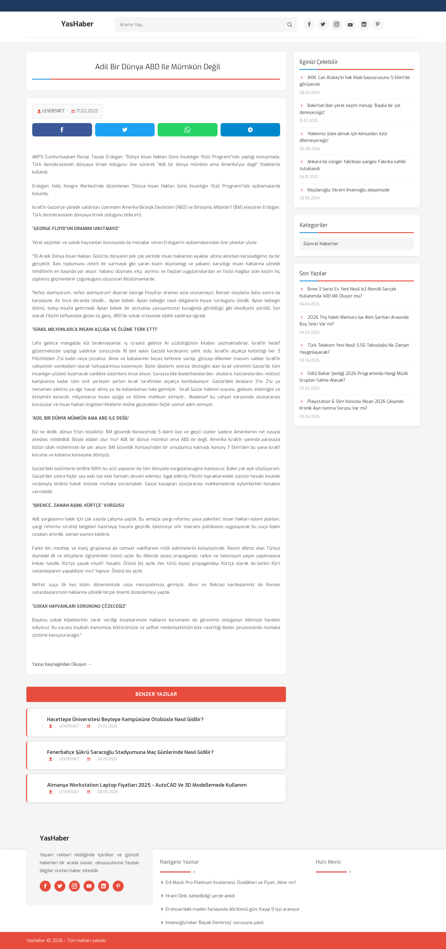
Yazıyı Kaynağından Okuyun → (62, 664)
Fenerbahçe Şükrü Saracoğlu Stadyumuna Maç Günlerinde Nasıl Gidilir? (130, 752)
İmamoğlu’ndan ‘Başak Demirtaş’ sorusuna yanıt (215, 923)
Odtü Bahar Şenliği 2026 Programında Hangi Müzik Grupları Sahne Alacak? (354, 377)
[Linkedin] (364, 25)
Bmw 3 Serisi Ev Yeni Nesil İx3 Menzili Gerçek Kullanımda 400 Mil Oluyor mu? (348, 292)
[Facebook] (309, 25)
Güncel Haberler (321, 244)
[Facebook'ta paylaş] (62, 129)
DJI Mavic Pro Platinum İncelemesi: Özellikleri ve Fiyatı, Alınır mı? (231, 882)
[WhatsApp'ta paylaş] (188, 129)
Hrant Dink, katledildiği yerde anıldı (200, 896)
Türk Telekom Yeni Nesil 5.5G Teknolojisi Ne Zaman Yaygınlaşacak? (354, 348)
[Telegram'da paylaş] (250, 129)
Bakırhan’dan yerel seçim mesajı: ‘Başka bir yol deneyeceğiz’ (350, 109)
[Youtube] (350, 25)
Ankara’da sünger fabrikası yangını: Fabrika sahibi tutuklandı (353, 165)
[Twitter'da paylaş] (125, 129)
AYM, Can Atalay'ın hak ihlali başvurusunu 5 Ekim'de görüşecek (355, 81)
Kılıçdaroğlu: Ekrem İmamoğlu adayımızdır (345, 190)
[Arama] (290, 24)
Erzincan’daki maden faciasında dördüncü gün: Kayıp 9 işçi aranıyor (233, 909)
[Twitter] (323, 25)
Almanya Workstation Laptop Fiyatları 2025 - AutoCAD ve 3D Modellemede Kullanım (147, 785)
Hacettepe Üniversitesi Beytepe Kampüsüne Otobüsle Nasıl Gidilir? (125, 719)
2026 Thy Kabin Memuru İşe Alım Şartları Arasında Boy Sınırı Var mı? (354, 321)
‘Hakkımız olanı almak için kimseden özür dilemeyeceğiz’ (344, 137)
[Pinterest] (378, 25)
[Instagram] (337, 25)
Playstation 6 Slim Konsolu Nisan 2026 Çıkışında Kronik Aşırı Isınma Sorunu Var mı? (351, 405)
